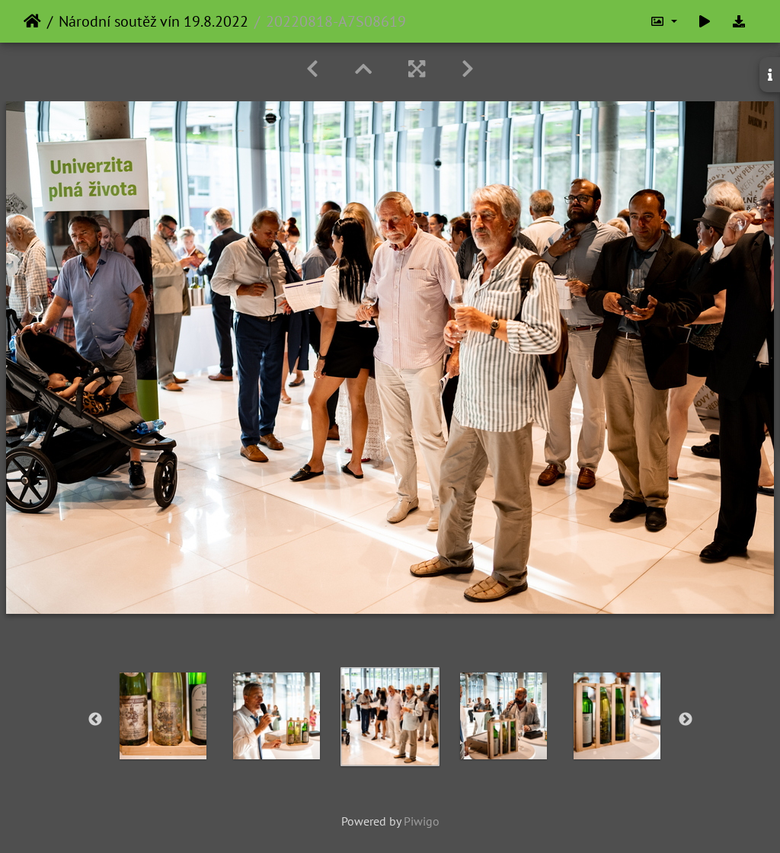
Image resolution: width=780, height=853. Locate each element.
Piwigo (422, 821)
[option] (163, 716)
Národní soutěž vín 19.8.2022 (153, 21)
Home (32, 21)
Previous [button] (95, 719)
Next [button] (685, 719)
